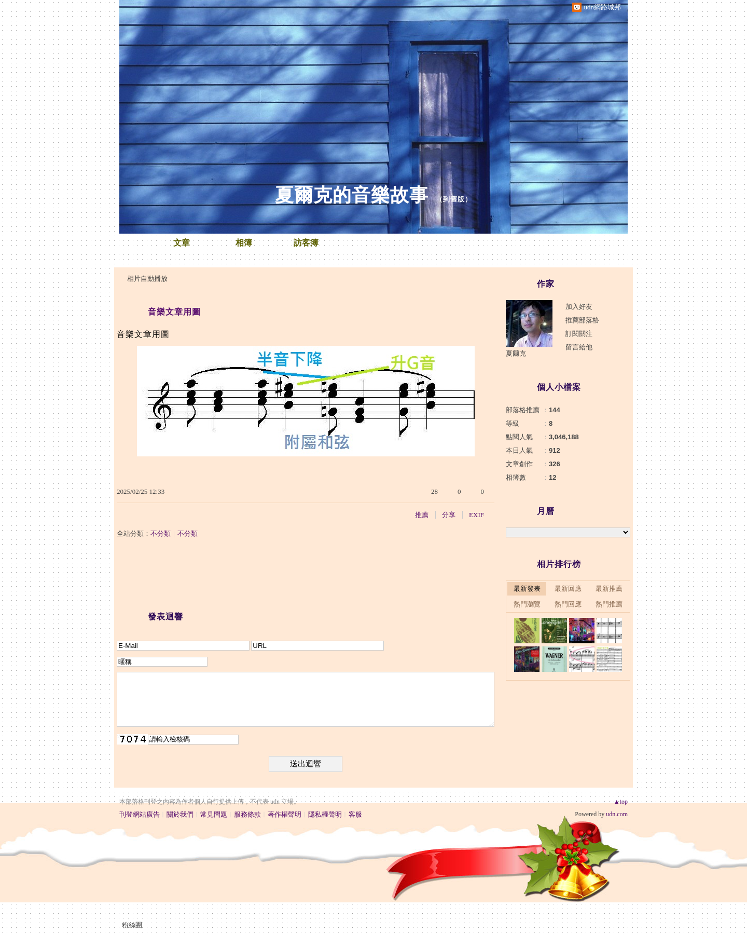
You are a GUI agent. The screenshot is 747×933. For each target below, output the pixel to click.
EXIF (476, 515)
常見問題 (213, 814)
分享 (448, 515)
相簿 (244, 242)
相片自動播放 (147, 278)
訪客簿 (306, 242)
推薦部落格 (582, 320)
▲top (621, 801)
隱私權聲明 (325, 814)
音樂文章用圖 (174, 311)
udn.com (617, 814)
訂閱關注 (578, 333)
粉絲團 (132, 925)
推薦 (421, 515)
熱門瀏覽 (527, 604)
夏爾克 (516, 353)
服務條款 (247, 814)
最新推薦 (609, 588)
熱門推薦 (609, 604)
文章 (181, 242)
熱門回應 (568, 604)
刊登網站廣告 (139, 814)
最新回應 (568, 588)
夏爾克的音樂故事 (351, 195)
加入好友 (578, 306)
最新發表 (527, 588)
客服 (355, 814)
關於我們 (180, 814)
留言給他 (578, 347)
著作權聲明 (284, 814)
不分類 (160, 533)
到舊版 (454, 199)
